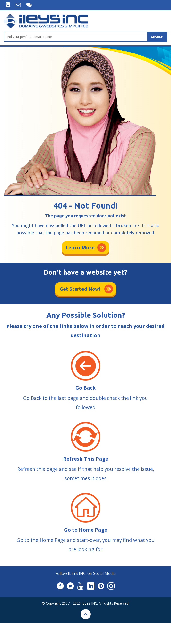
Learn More (80, 247)
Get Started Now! (80, 289)
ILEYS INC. (89, 603)
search (157, 37)
